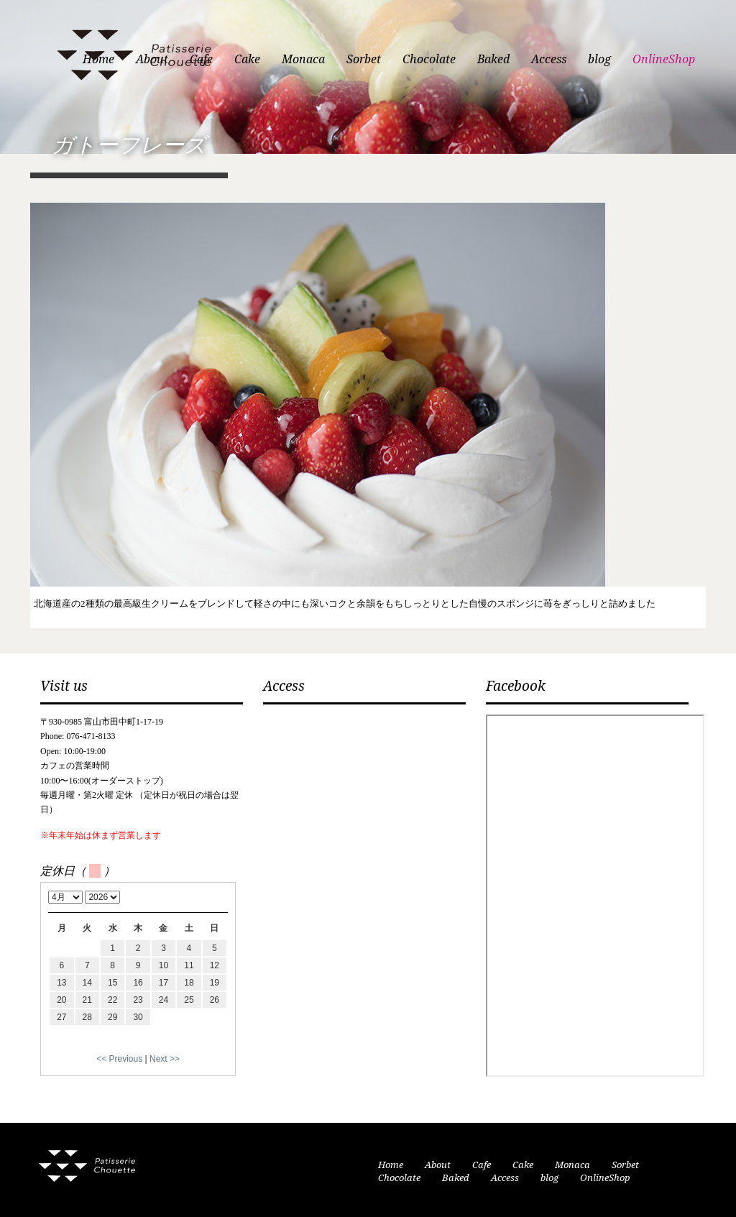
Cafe (481, 1164)
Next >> (165, 1059)
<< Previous (119, 1059)
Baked (493, 59)
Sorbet (363, 59)
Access (548, 59)
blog (599, 59)
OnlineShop (663, 59)
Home (390, 1164)
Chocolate (429, 59)
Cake (247, 59)
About (438, 1164)
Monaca (303, 59)
